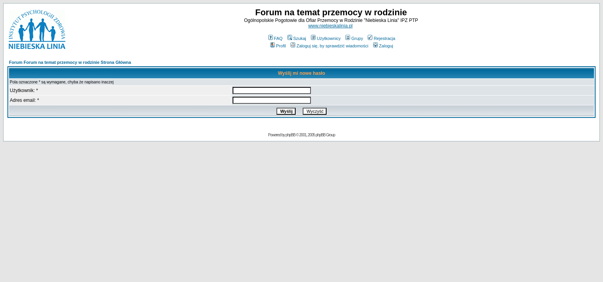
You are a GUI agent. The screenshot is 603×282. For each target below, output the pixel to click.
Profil (278, 45)
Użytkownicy (326, 38)
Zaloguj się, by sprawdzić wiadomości (329, 45)
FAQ (275, 38)
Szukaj (296, 38)
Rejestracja (381, 38)
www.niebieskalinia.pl (330, 26)
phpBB (290, 135)
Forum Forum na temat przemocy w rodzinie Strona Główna (70, 62)
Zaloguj (383, 45)
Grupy (354, 38)
